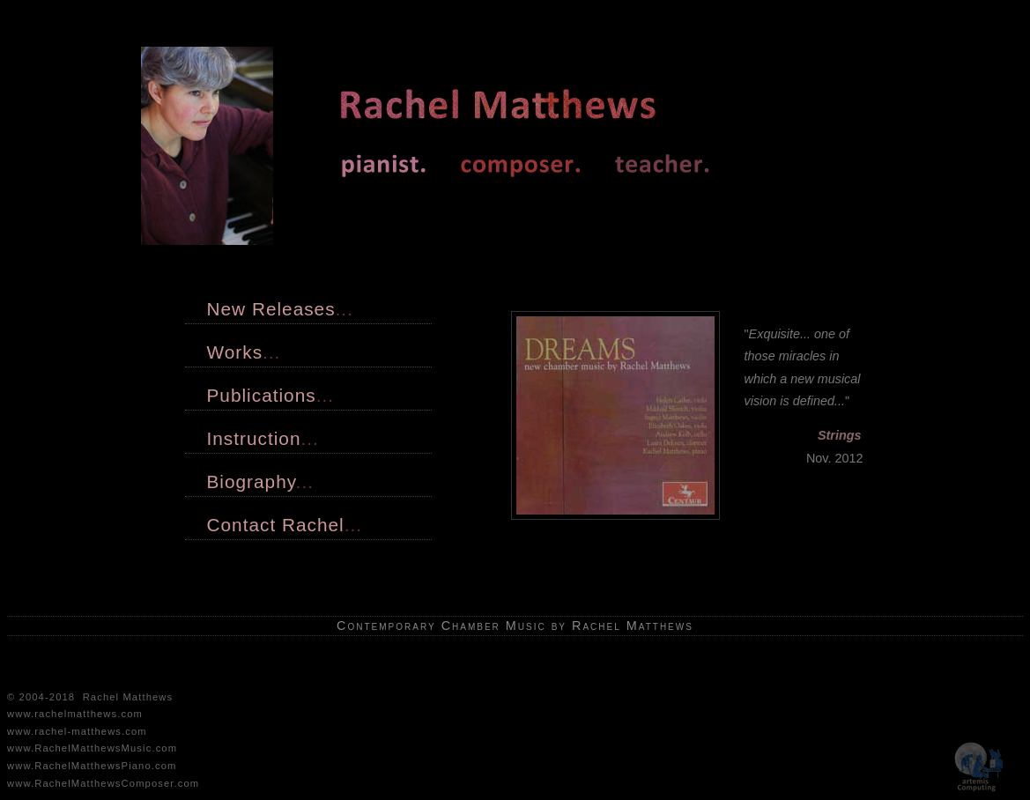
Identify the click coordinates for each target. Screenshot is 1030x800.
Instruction (263, 438)
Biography (260, 481)
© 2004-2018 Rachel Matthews (90, 697)
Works (244, 352)
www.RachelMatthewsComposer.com (103, 783)
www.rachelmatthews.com (75, 713)
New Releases (280, 309)
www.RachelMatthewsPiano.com (92, 765)
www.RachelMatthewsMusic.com (92, 748)
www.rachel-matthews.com (77, 731)
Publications (270, 395)
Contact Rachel (285, 525)
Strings (840, 435)
